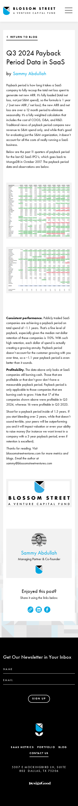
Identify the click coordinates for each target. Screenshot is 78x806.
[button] (68, 11)
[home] (32, 11)
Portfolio (46, 747)
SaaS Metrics (22, 747)
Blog (62, 747)
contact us (39, 753)
